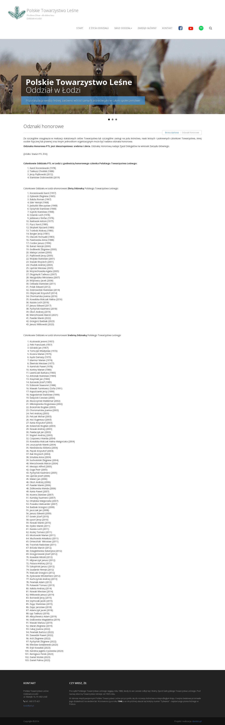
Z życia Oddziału (99, 28)
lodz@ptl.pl (28, 705)
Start (79, 28)
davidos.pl (197, 721)
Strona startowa (172, 132)
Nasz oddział (123, 28)
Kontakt (167, 28)
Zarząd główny (147, 28)
